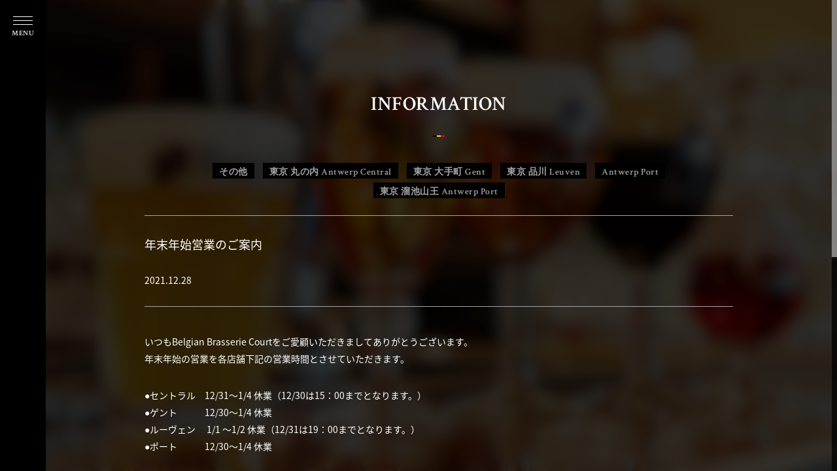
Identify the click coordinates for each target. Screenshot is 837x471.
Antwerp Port (630, 172)
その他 (233, 172)
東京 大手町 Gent (449, 172)
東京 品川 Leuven (543, 172)
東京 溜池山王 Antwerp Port (439, 192)
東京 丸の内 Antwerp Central (330, 172)
